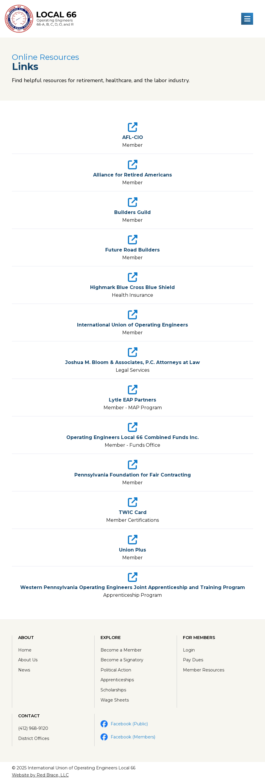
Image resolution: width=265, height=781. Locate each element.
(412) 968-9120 (33, 728)
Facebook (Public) (124, 723)
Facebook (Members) (128, 737)
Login (189, 650)
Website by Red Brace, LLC (40, 775)
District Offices (33, 738)
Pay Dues (193, 660)
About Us (27, 660)
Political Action (116, 670)
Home (25, 650)
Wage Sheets (115, 700)
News (24, 670)
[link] (132, 135)
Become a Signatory (122, 660)
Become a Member (121, 650)
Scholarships (113, 690)
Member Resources (203, 670)
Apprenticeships (117, 680)
